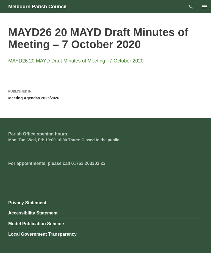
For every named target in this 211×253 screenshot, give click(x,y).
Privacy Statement (27, 202)
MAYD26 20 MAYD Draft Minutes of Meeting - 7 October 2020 (76, 61)
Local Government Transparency (42, 234)
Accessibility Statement (33, 213)
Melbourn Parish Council (37, 6)
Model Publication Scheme (36, 223)
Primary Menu (204, 6)
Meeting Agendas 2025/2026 (105, 94)
